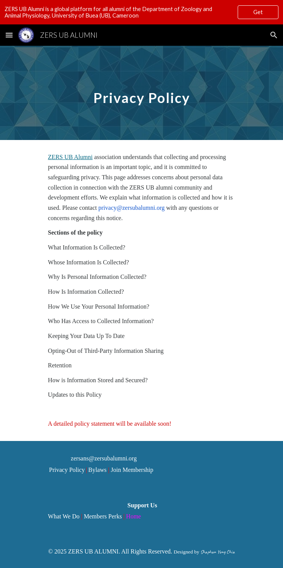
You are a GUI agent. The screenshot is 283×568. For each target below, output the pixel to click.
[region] (141, 12)
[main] (141, 92)
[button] (9, 34)
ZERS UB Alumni (70, 157)
